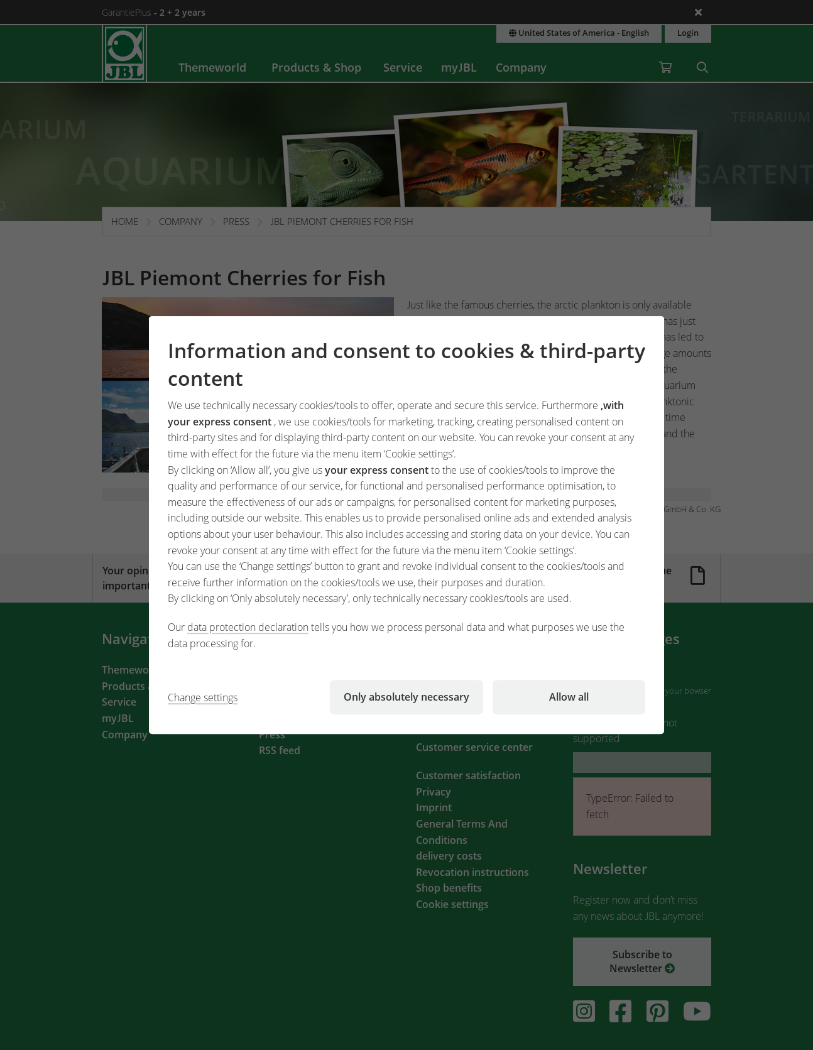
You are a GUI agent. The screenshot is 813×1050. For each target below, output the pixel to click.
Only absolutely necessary (406, 697)
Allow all (569, 697)
